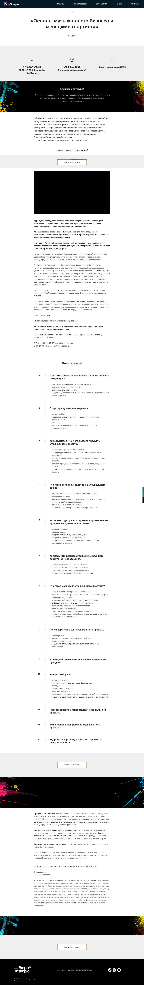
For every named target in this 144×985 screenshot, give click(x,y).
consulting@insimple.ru (81, 970)
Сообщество (102, 4)
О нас (119, 4)
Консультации (80, 4)
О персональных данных (21, 981)
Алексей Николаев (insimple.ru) (59, 243)
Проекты (60, 4)
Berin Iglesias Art (47, 847)
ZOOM (87, 221)
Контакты (135, 4)
